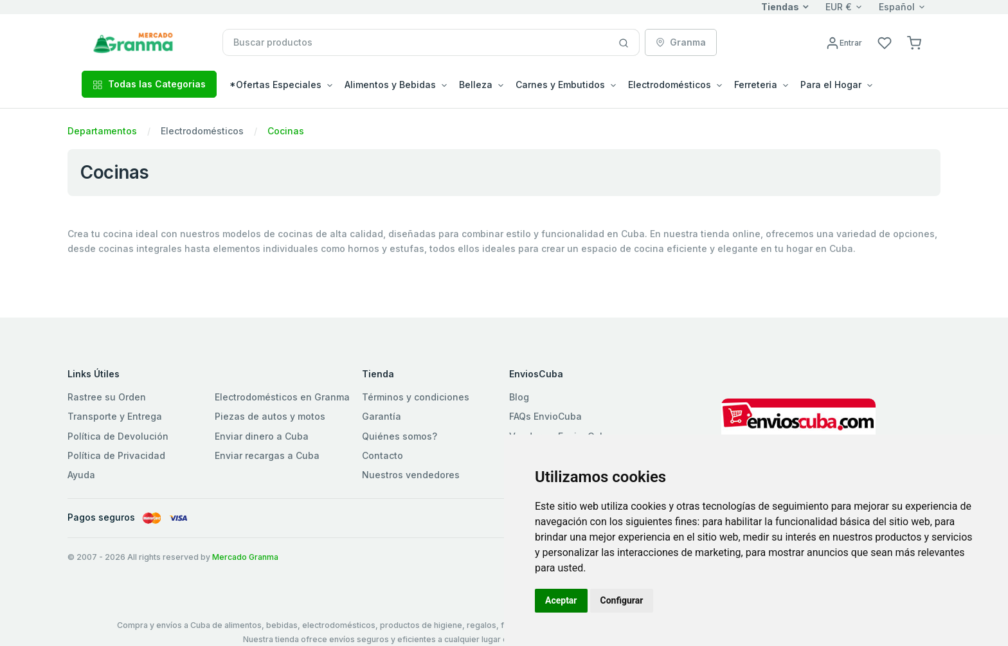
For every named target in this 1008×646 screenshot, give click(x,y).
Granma (681, 42)
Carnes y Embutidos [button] (560, 84)
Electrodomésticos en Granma (282, 396)
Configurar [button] (622, 600)
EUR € (838, 6)
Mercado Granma (245, 557)
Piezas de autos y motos (270, 416)
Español (897, 6)
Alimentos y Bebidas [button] (390, 84)
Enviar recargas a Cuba (267, 455)
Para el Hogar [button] (830, 84)
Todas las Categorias (149, 83)
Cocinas (285, 130)
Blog (519, 396)
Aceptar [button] (561, 600)
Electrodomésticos (202, 130)
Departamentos (102, 130)
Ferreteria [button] (755, 84)
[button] (914, 42)
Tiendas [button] (780, 6)
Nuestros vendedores (411, 474)
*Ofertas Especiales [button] (275, 84)
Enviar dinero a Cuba (262, 436)
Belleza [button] (475, 84)
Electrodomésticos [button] (669, 84)
